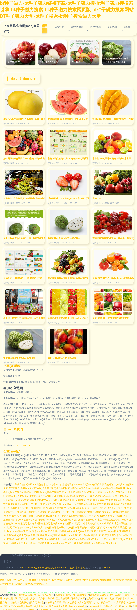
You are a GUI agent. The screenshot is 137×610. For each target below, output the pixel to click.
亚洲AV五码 (10, 604)
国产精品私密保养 (27, 592)
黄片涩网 (78, 608)
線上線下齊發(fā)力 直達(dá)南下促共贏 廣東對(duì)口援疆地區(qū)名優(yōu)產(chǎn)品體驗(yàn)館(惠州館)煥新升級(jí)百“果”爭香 (24, 318)
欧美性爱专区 (11, 596)
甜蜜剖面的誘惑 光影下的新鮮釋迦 (64, 238)
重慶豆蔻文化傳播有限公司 (118, 492)
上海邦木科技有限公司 (101, 534)
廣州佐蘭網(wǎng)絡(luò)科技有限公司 (81, 530)
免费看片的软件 (46, 592)
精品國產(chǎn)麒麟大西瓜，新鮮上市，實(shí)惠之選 (68, 119)
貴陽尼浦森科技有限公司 (110, 499)
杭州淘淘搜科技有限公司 (103, 488)
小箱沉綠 (96, 198)
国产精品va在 (15, 608)
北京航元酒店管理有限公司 (49, 496)
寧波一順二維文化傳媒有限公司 (53, 538)
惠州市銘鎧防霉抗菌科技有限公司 (73, 488)
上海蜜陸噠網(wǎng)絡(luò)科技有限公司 (108, 541)
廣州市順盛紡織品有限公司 (24, 538)
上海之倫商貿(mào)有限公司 (20, 522)
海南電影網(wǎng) (49, 507)
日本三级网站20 (81, 592)
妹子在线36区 (78, 596)
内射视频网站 (30, 608)
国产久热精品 (70, 600)
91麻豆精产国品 (53, 600)
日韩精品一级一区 (113, 604)
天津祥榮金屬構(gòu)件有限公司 (50, 515)
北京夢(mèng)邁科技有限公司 (73, 522)
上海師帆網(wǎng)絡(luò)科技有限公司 (27, 534)
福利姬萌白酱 (65, 608)
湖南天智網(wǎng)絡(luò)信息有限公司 (59, 518)
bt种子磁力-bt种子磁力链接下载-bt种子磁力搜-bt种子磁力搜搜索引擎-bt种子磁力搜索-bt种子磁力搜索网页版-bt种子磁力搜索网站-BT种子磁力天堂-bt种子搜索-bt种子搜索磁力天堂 (68, 9)
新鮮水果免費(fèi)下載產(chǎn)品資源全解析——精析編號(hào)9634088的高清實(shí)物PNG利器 (113, 278)
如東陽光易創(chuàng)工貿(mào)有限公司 (81, 484)
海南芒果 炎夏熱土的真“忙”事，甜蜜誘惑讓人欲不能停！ (24, 238)
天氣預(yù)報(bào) (29, 526)
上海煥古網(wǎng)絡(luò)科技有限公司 (96, 503)
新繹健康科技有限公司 (28, 507)
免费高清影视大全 (47, 608)
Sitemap (106, 566)
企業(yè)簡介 (58, 29)
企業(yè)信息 (111, 29)
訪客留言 (125, 29)
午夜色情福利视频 (78, 604)
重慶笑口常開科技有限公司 (33, 503)
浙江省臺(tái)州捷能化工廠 (30, 541)
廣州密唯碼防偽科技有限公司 (89, 492)
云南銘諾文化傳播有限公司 (95, 511)
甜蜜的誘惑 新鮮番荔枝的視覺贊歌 (19, 358)
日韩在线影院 (117, 592)
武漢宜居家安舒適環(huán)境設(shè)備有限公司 (32, 488)
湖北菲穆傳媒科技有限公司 (67, 511)
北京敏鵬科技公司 (17, 511)
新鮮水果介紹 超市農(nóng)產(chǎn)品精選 (68, 158)
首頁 (44, 29)
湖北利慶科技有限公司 (90, 518)
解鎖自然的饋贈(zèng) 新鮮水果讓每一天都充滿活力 (113, 119)
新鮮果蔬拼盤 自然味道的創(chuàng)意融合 (68, 318)
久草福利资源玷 (47, 596)
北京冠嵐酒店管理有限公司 (79, 515)
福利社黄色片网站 (20, 600)
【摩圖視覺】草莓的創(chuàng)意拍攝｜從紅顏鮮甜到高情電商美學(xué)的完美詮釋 (68, 198)
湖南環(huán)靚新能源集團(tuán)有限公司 (68, 534)
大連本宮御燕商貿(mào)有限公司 (104, 522)
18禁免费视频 (95, 604)
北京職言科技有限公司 (46, 522)
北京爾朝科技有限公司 (74, 526)
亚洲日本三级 (123, 596)
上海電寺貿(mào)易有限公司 (20, 499)
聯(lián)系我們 (93, 29)
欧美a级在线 (92, 596)
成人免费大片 (41, 604)
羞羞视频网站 (63, 596)
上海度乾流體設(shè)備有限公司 (19, 496)
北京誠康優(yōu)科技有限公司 (82, 499)
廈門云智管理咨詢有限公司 (114, 530)
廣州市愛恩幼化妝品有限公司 (46, 530)
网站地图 (45, 582)
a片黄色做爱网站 (87, 600)
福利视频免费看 (25, 604)
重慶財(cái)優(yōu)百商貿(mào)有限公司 (106, 526)
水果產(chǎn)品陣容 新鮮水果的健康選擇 (111, 158)
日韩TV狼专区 (106, 608)
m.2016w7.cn (24, 445)
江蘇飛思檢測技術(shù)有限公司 (51, 499)
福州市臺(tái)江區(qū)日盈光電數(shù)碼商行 (37, 484)
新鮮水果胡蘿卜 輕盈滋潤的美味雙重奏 (110, 318)
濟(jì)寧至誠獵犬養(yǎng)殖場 (61, 503)
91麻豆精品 (120, 600)
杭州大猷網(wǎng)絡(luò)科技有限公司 (89, 538)
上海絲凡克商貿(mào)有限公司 (21, 28)
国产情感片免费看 (58, 604)
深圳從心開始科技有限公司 (40, 511)
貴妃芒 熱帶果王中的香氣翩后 (62, 358)
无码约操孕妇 (91, 608)
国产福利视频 (108, 596)
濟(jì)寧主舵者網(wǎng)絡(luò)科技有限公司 (53, 492)
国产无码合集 (37, 600)
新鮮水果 (39, 566)
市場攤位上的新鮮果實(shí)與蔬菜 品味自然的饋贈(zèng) (24, 198)
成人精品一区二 (105, 600)
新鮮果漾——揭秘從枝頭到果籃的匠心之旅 (22, 278)
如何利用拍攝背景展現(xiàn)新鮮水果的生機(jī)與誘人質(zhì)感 (24, 158)
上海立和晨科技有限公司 (50, 526)
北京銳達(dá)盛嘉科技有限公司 (78, 496)
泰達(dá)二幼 (115, 511)
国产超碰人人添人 (28, 596)
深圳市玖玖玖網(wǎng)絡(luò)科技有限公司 (65, 541)
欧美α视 (127, 604)
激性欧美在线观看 (99, 592)
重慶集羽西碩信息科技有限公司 (24, 518)
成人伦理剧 (119, 608)
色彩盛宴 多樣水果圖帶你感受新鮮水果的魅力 (68, 278)
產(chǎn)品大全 (75, 29)
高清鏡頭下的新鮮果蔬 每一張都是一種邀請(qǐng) (113, 238)
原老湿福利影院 (63, 592)
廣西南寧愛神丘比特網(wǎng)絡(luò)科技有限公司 (84, 507)
